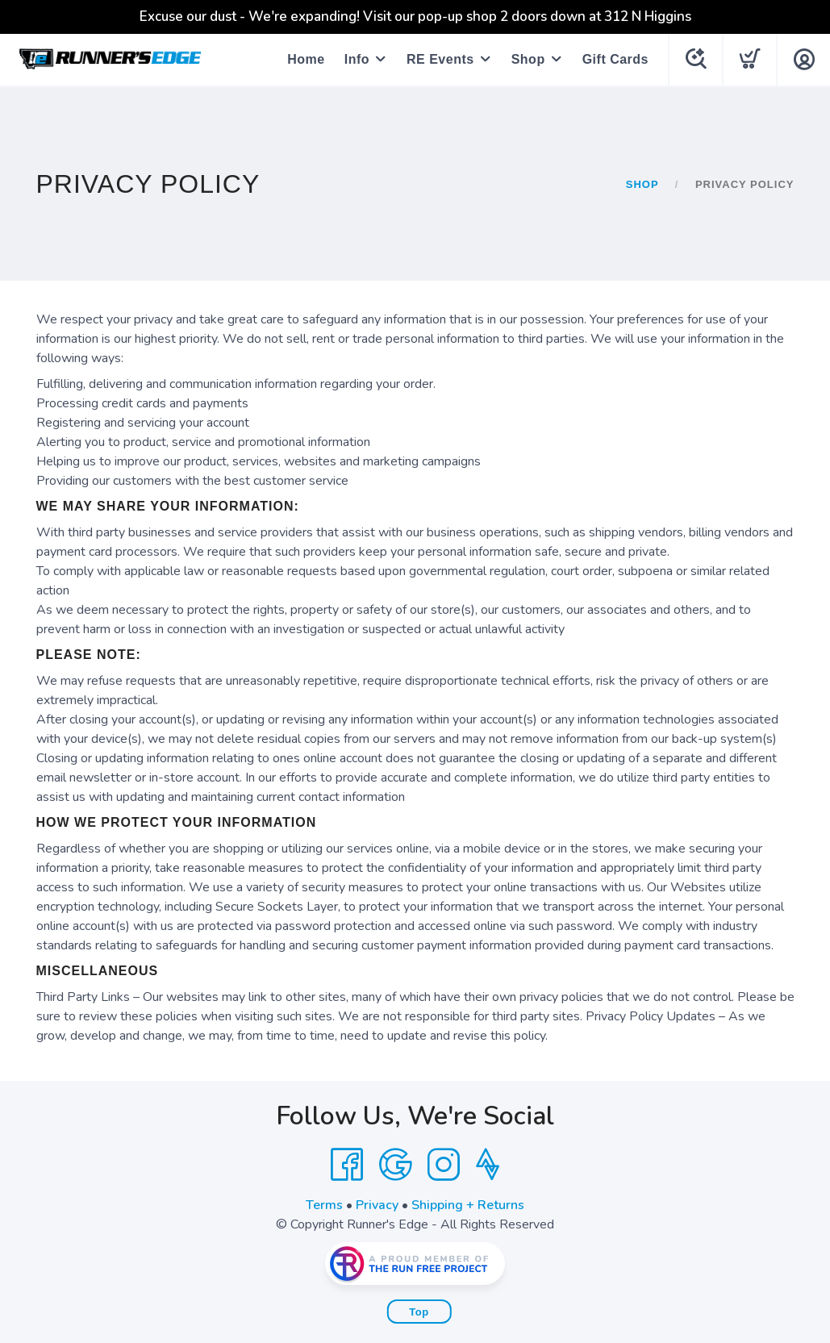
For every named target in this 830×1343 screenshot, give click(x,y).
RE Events (440, 59)
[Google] (395, 1165)
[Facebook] (347, 1165)
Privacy (377, 1205)
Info (356, 59)
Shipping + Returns (467, 1205)
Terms (324, 1205)
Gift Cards (615, 59)
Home (305, 59)
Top (418, 1312)
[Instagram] (443, 1165)
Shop (528, 59)
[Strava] (487, 1165)
